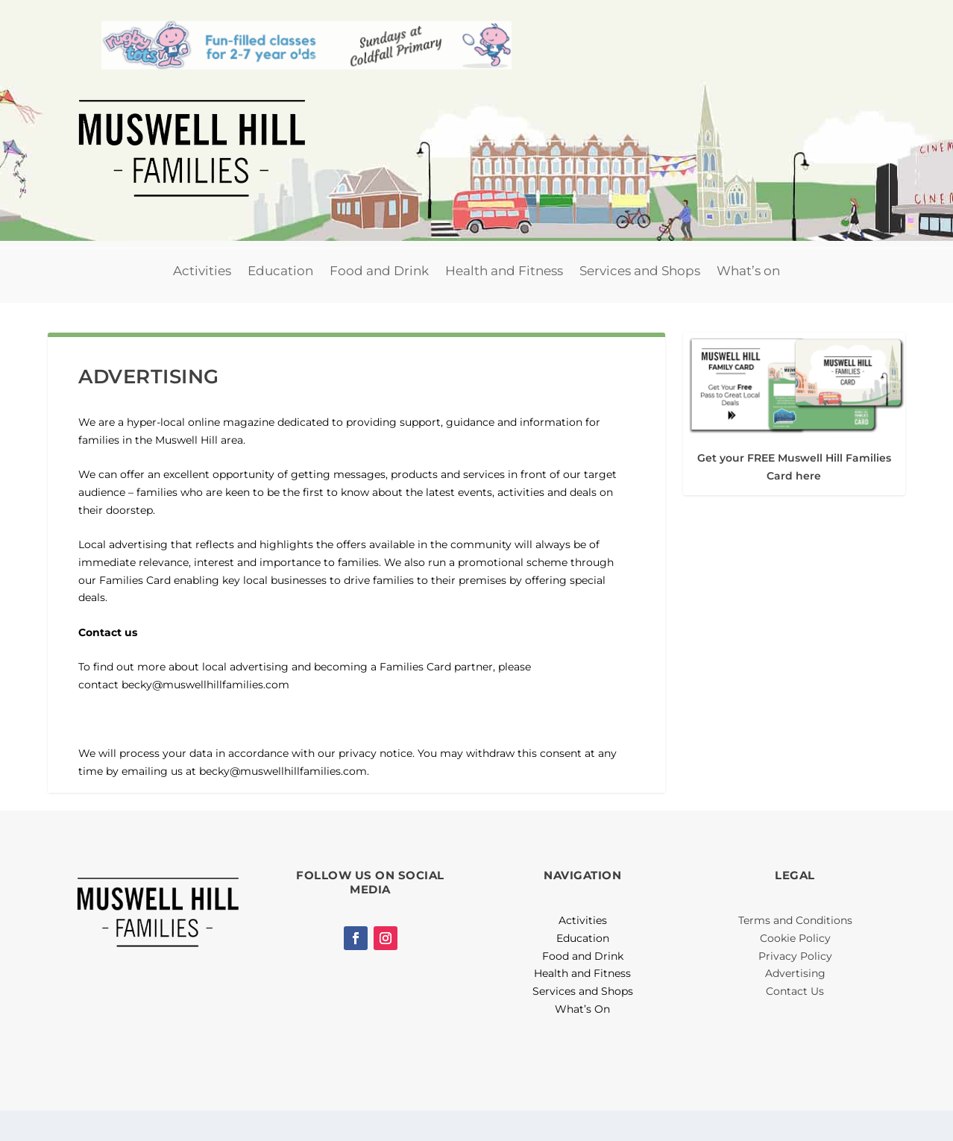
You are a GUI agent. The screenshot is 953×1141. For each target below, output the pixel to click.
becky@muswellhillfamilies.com (205, 715)
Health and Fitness (504, 302)
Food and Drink (379, 302)
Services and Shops (639, 302)
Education (280, 302)
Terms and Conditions (795, 951)
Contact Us (795, 1022)
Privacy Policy (795, 986)
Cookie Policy (795, 969)
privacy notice (375, 784)
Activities (202, 302)
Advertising (795, 1004)
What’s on (748, 302)
